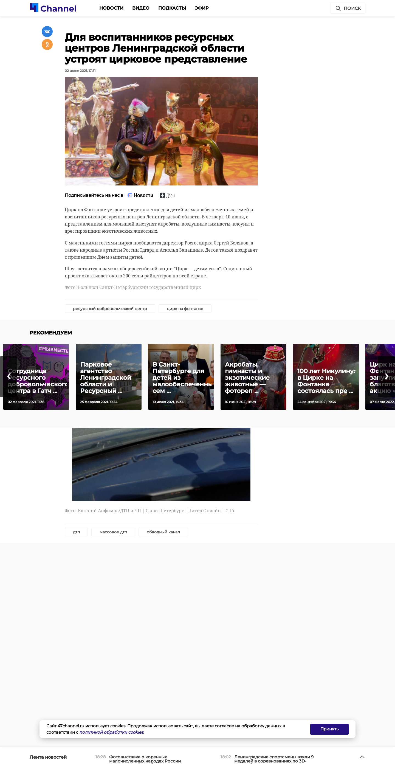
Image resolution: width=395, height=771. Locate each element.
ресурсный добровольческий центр (110, 308)
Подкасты (172, 8)
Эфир (202, 8)
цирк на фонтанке (185, 308)
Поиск (348, 8)
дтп (76, 532)
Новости (111, 8)
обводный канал (163, 532)
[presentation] (8, 376)
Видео (140, 8)
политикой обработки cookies (111, 732)
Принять (329, 728)
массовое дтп (113, 532)
